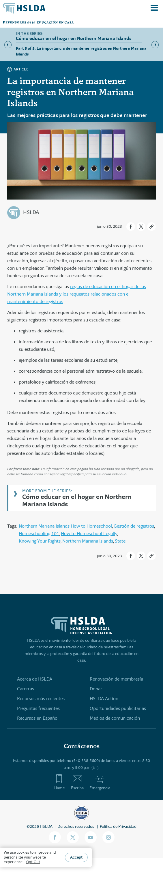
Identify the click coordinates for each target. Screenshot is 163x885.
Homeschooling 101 (39, 533)
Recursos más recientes (41, 699)
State (120, 541)
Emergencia (99, 782)
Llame (59, 782)
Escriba (77, 782)
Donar (96, 689)
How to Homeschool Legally (89, 533)
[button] (130, 226)
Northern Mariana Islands (87, 541)
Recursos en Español (38, 718)
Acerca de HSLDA (34, 679)
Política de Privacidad (118, 826)
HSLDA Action (104, 699)
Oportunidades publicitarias (118, 708)
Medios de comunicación (115, 718)
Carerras (25, 689)
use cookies (19, 852)
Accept (76, 857)
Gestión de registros (134, 526)
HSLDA (31, 212)
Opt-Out (33, 861)
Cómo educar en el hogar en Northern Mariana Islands (77, 500)
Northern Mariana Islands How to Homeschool (65, 526)
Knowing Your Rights (40, 541)
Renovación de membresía (116, 679)
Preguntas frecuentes (38, 708)
